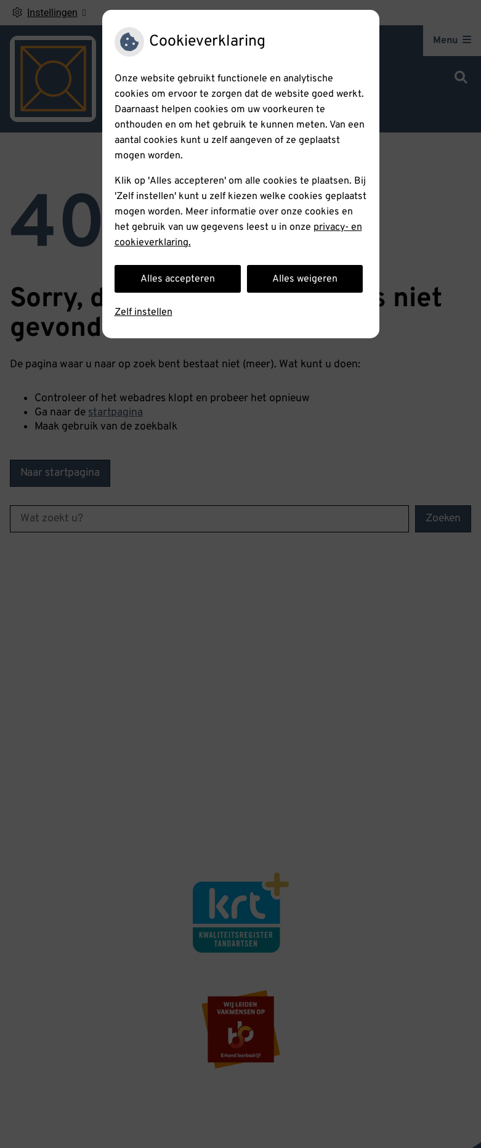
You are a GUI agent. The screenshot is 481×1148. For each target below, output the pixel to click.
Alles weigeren (305, 279)
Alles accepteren (177, 279)
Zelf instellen (143, 312)
